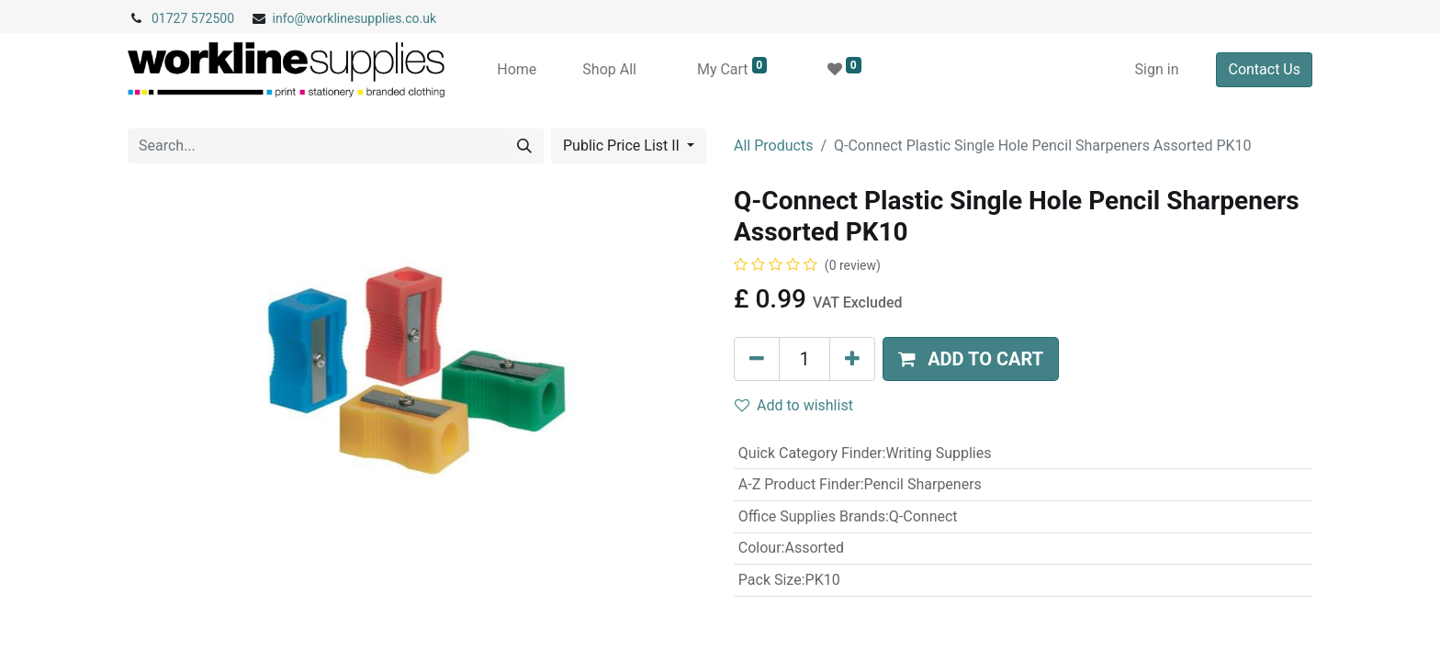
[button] (971, 359)
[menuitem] (516, 69)
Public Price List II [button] (623, 145)
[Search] (524, 146)
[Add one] (852, 359)
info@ (290, 18)
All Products (773, 145)
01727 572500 (193, 18)
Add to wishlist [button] (794, 405)
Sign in (1157, 69)
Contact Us (1264, 69)
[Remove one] (757, 359)
